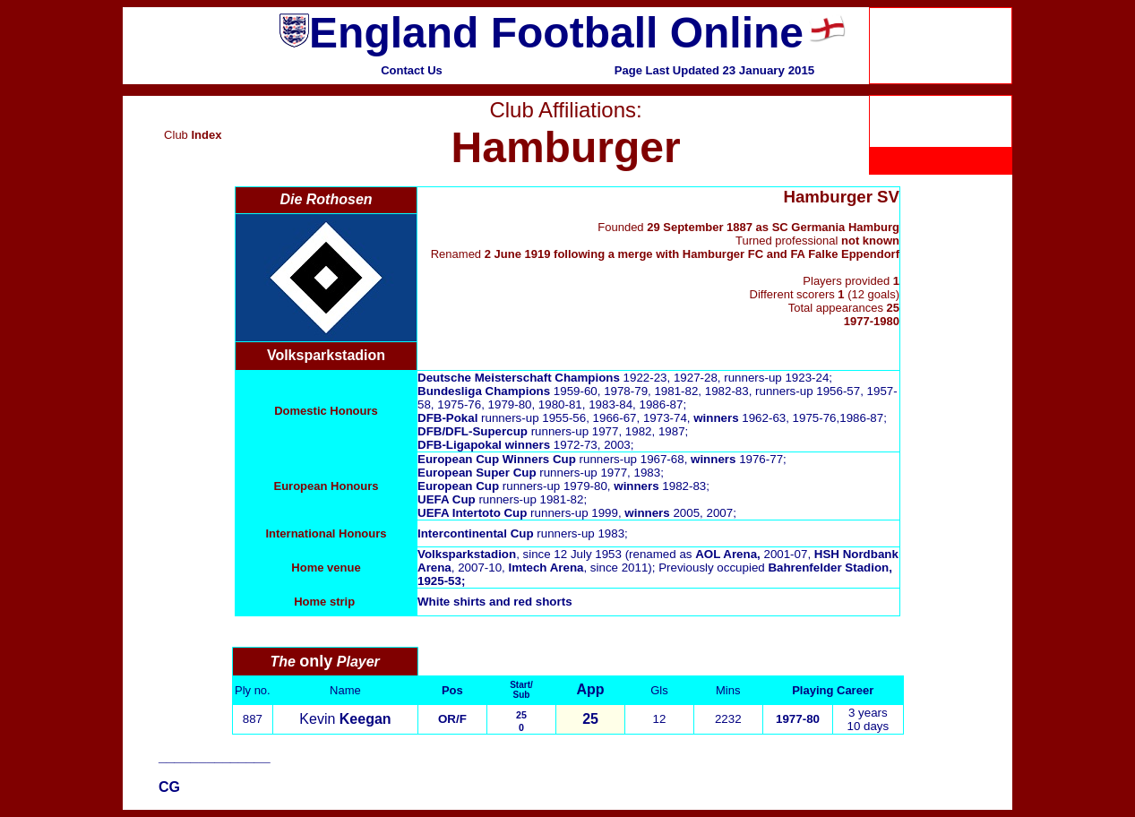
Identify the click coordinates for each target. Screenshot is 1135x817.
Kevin (345, 719)
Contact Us (412, 70)
